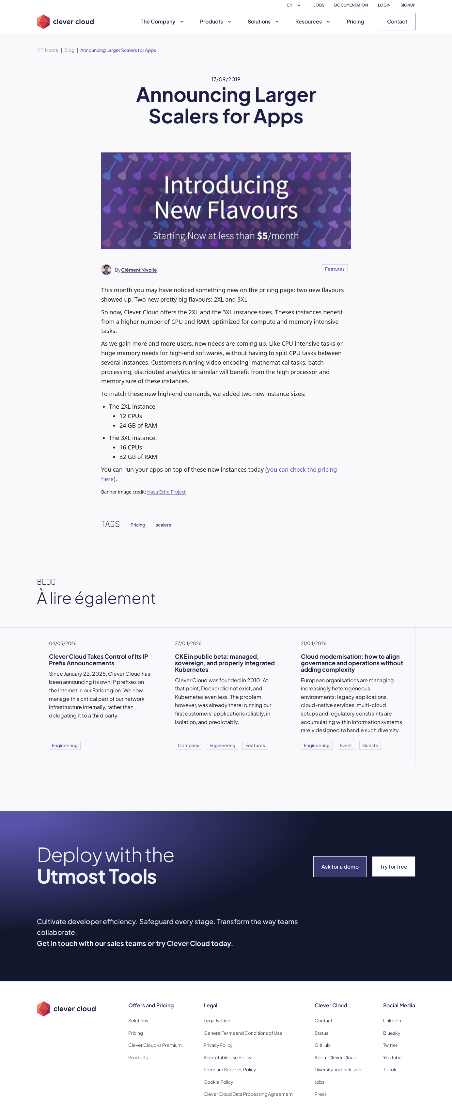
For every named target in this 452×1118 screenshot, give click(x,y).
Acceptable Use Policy (227, 1057)
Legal (210, 1005)
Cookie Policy (218, 1082)
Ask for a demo (340, 866)
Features (335, 269)
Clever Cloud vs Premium (155, 1045)
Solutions (264, 21)
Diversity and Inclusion (338, 1069)
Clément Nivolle (139, 270)
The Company (163, 21)
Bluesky (391, 1033)
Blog (69, 50)
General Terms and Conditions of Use (243, 1033)
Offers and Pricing (151, 1005)
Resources (313, 21)
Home (51, 50)
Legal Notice (217, 1020)
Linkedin (392, 1020)
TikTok (390, 1069)
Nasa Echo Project (166, 492)
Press (321, 1094)
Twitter (390, 1045)
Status (321, 1033)
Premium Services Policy (230, 1069)
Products (216, 21)
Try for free (393, 866)
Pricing (355, 21)
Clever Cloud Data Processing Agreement (248, 1094)
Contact (397, 21)
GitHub (322, 1045)
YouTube (392, 1057)
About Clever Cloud (335, 1057)
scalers (163, 525)
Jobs (319, 1082)
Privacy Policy (218, 1045)
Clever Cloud (331, 1005)
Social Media (399, 1005)
